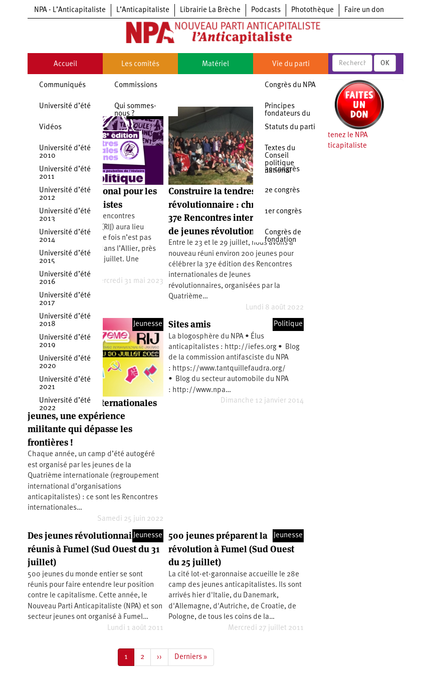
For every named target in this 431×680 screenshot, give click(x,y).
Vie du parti (291, 64)
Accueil (65, 64)
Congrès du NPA (290, 85)
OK (384, 63)
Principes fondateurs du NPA (287, 114)
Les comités (140, 64)
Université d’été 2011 (65, 173)
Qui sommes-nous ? (135, 110)
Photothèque (312, 10)
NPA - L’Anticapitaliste (70, 10)
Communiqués (62, 85)
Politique (288, 324)
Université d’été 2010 (65, 152)
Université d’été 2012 (65, 194)
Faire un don (364, 10)
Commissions (135, 85)
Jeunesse (147, 324)
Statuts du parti (290, 127)
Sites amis (189, 324)
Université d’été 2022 (65, 404)
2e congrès (282, 190)
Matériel (215, 64)
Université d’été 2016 (65, 278)
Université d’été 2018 (65, 320)
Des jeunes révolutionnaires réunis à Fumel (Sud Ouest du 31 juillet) (94, 549)
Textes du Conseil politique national (280, 160)
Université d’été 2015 (65, 257)
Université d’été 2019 (65, 341)
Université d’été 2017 (65, 299)
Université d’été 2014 (65, 236)
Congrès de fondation (283, 236)
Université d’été (65, 106)
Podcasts (266, 10)
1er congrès (283, 211)
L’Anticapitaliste (142, 10)
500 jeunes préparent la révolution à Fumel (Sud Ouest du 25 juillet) (231, 549)
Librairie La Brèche (210, 10)
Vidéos (50, 127)
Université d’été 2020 (65, 362)
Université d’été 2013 (65, 215)
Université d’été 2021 (65, 383)
